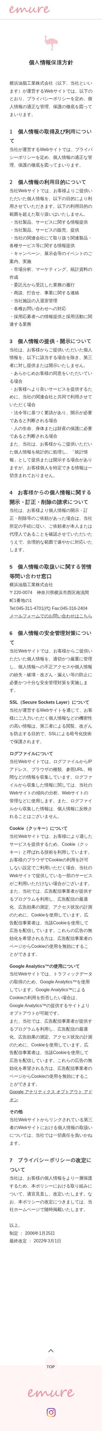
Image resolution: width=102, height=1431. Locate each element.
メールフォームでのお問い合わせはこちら (51, 616)
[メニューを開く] (88, 9)
